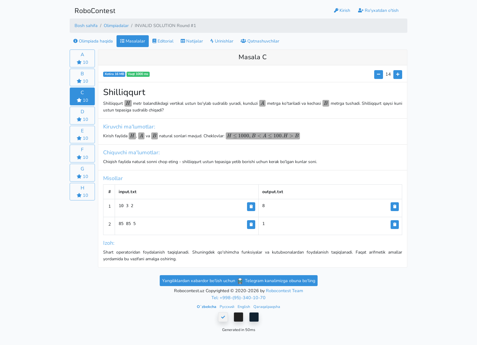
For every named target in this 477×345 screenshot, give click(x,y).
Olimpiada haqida (93, 41)
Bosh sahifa (86, 25)
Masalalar (132, 41)
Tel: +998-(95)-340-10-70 (238, 298)
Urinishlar (221, 41)
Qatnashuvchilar (260, 41)
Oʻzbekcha (207, 306)
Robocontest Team (284, 291)
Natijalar (192, 41)
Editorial (162, 41)
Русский (227, 306)
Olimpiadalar (116, 25)
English (244, 306)
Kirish (342, 10)
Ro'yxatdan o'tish (378, 10)
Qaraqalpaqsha (266, 306)
